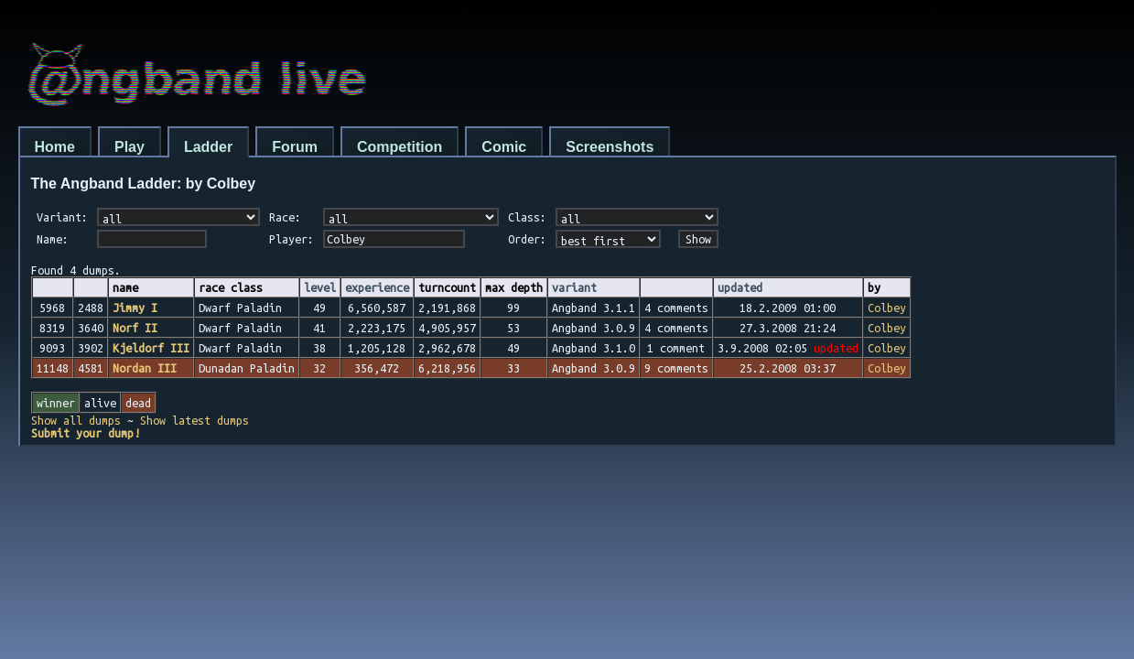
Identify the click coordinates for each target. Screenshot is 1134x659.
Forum (295, 147)
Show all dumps (76, 420)
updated (740, 287)
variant (574, 287)
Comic (503, 147)
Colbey (887, 307)
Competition (399, 147)
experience (377, 287)
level (320, 287)
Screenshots (609, 147)
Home (55, 147)
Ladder (208, 147)
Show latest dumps (194, 420)
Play (129, 147)
